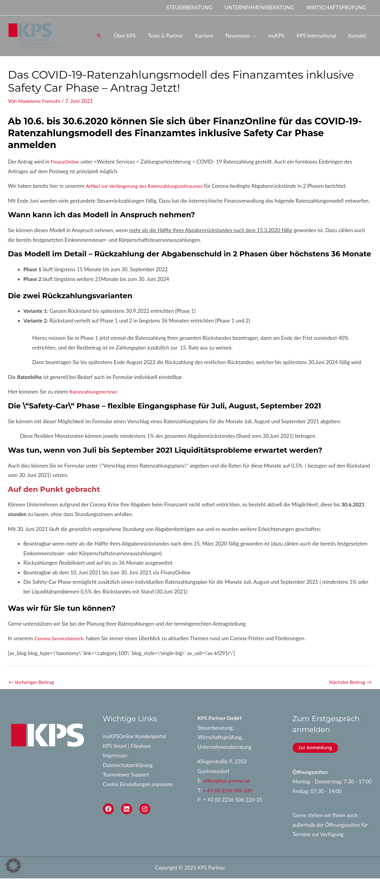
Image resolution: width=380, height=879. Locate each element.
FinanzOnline (65, 161)
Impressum (115, 756)
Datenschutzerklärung (128, 765)
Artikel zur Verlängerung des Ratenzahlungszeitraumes (147, 186)
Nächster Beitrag (349, 682)
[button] (111, 36)
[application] (259, 35)
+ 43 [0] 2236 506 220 (229, 791)
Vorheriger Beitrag (32, 682)
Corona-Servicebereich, (60, 638)
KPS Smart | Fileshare (127, 746)
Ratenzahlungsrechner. (95, 391)
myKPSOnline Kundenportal (134, 737)
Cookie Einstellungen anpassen (138, 785)
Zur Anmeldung (316, 748)
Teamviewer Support (126, 775)
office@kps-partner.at (227, 781)
